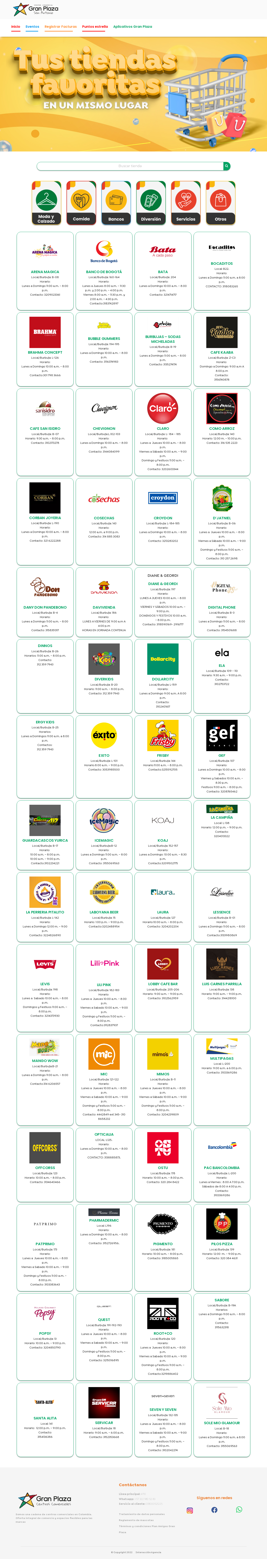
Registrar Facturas (61, 26)
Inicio (15, 26)
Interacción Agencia (148, 1552)
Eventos (32, 26)
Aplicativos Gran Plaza (132, 26)
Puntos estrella (95, 26)
